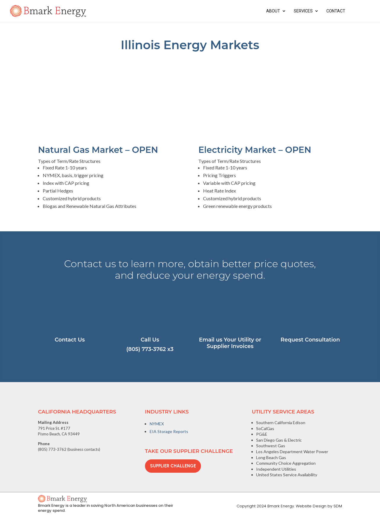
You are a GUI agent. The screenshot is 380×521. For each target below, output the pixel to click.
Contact (335, 11)
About (273, 11)
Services (303, 11)
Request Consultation (310, 339)
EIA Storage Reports (169, 431)
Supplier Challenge (173, 466)
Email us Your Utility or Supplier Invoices (230, 343)
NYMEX (157, 423)
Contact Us (70, 339)
